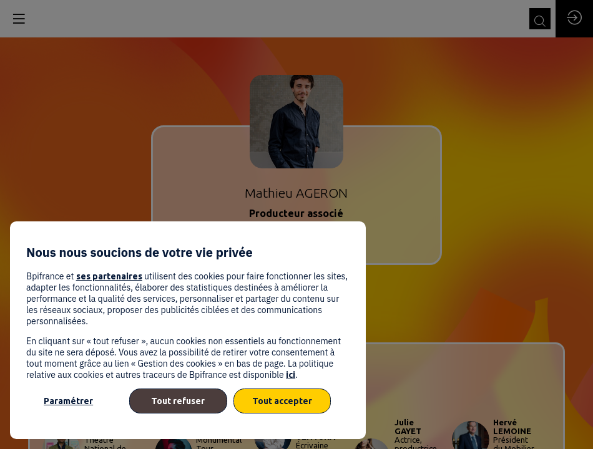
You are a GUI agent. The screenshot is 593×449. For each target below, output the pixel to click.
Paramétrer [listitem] (68, 401)
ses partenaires (109, 276)
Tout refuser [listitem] (178, 401)
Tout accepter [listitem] (282, 401)
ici (290, 375)
